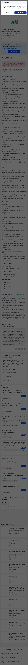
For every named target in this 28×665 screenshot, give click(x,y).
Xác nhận (20, 12)
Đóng (7, 12)
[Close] (26, 2)
